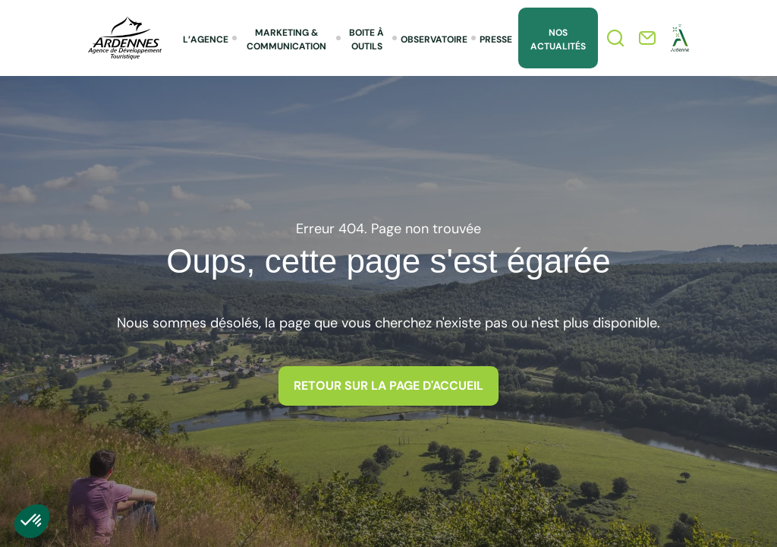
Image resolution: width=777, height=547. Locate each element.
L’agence (205, 39)
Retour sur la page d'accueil (388, 386)
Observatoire (434, 39)
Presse (496, 39)
